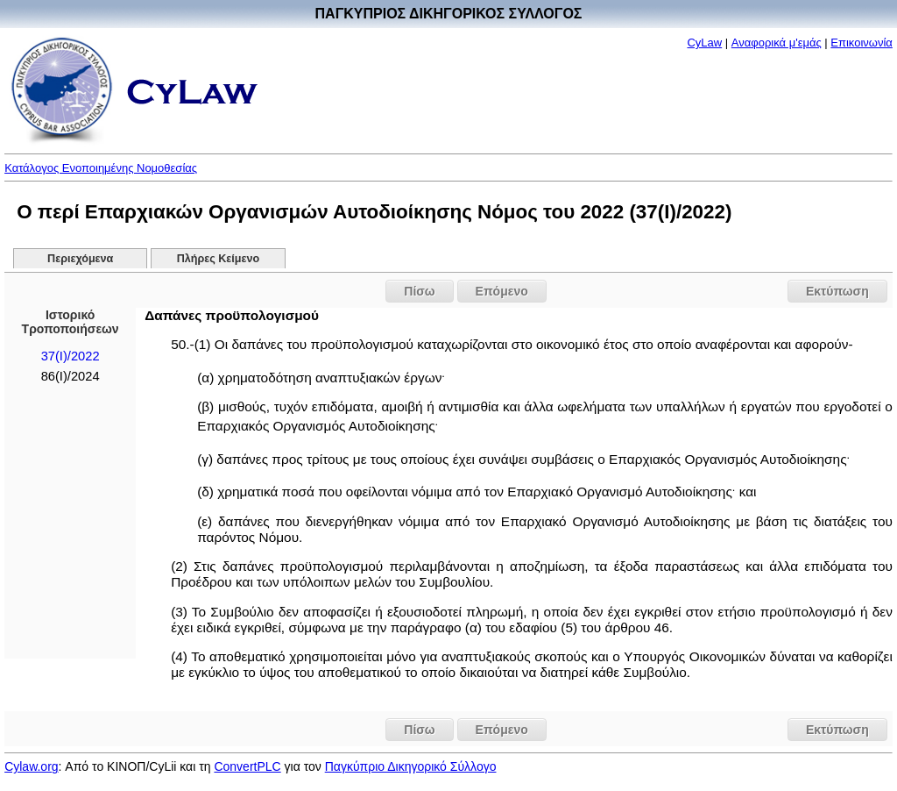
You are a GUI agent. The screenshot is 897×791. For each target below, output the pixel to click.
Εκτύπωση (837, 291)
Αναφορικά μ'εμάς (776, 42)
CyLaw (704, 42)
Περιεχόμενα (80, 259)
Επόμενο (502, 291)
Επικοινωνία (861, 42)
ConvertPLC (247, 766)
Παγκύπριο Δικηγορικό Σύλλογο (411, 766)
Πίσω (419, 291)
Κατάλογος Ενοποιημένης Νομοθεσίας (100, 168)
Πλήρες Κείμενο (218, 259)
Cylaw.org (31, 766)
